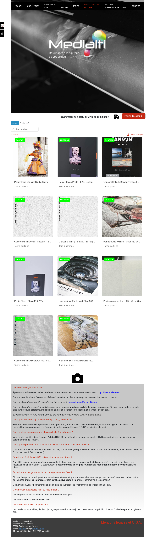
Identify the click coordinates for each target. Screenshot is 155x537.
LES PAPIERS (64, 6)
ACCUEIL (19, 6)
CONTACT (136, 6)
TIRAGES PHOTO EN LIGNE (91, 6)
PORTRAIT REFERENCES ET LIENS (115, 6)
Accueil (14, 134)
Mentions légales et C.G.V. (121, 522)
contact (22, 528)
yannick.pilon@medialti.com (83, 402)
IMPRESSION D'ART (50, 6)
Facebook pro (38, 528)
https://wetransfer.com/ (109, 392)
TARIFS (76, 6)
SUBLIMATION (33, 6)
